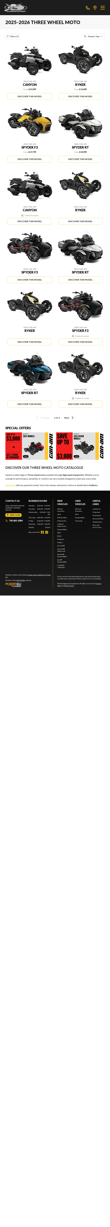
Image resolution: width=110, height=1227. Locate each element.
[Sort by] (94, 36)
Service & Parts (98, 519)
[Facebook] (42, 532)
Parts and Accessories (97, 526)
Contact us (10, 485)
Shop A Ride (20, 580)
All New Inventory (60, 510)
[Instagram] (46, 532)
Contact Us (97, 509)
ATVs (59, 514)
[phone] (87, 7)
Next (69, 417)
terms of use (69, 586)
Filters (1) (13, 36)
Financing (78, 521)
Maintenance (97, 522)
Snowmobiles (62, 529)
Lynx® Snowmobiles (62, 561)
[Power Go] (29, 585)
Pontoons (60, 539)
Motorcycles (61, 521)
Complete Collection (61, 566)
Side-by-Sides (62, 518)
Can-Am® (61, 546)
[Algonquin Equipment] (15, 7)
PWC (59, 533)
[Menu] (103, 7)
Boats (59, 536)
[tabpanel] (39, 516)
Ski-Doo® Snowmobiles (62, 555)
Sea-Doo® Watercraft (61, 550)
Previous (43, 417)
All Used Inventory (78, 510)
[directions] (95, 7)
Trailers (60, 542)
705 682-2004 (14, 520)
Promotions (97, 515)
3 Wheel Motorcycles (61, 525)
